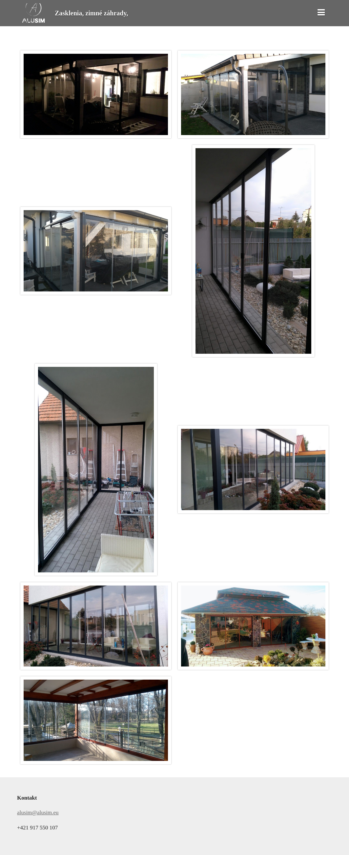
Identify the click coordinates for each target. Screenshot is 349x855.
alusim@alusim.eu (38, 812)
